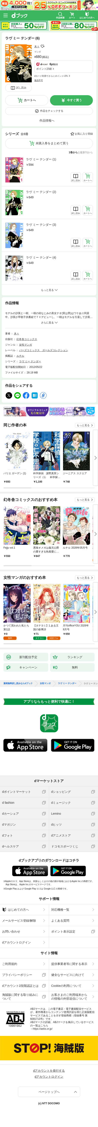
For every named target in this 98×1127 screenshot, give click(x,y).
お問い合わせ (11, 931)
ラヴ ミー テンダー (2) (41, 192)
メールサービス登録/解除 (19, 920)
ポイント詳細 (44, 68)
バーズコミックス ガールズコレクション (43, 350)
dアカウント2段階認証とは (20, 985)
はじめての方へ (15, 909)
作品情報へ (46, 120)
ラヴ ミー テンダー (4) (41, 257)
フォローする (42, 46)
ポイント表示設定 (63, 931)
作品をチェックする (51, 110)
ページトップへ (49, 1092)
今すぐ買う (74, 100)
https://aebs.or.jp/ (42, 1028)
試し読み (21, 87)
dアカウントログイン (16, 942)
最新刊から (86, 152)
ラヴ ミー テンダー (30, 361)
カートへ (30, 100)
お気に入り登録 (84, 133)
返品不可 (38, 80)
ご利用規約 (9, 964)
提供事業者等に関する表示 (69, 964)
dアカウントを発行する (49, 1070)
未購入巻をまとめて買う (52, 143)
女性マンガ (25, 344)
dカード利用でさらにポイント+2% (51, 76)
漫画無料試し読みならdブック (18, 683)
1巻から (73, 152)
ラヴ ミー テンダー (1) (41, 159)
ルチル (20, 355)
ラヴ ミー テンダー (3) (41, 224)
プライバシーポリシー (17, 975)
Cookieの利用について (66, 985)
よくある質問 (60, 920)
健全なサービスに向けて (67, 975)
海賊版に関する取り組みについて (20, 996)
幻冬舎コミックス (27, 339)
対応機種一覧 (60, 909)
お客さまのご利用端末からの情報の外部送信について (69, 996)
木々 (36, 46)
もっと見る (83, 425)
